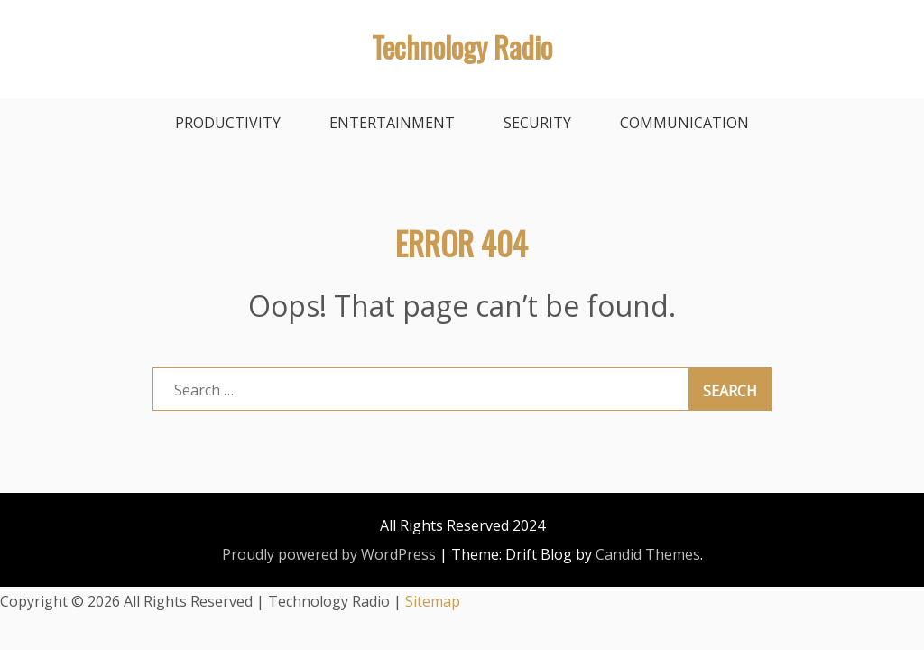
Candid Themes (648, 554)
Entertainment (392, 123)
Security (537, 123)
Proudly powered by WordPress (329, 554)
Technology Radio (462, 46)
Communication (684, 123)
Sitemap (432, 601)
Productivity (228, 123)
